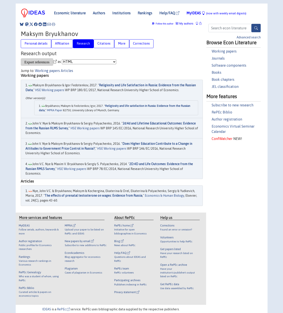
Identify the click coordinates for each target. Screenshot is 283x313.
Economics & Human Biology (164, 195)
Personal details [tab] (36, 43)
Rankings (145, 13)
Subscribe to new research (232, 105)
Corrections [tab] (141, 43)
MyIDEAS (216, 13)
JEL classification (225, 87)
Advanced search (249, 37)
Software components (229, 65)
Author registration (227, 119)
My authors (184, 23)
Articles (67, 71)
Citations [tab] (103, 43)
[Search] (256, 28)
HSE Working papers (49, 90)
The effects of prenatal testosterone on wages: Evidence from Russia (93, 195)
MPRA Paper (54, 110)
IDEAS (46, 309)
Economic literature (70, 13)
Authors (99, 13)
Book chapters (223, 79)
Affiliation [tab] (62, 43)
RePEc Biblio (222, 112)
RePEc (63, 309)
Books (216, 72)
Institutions (121, 13)
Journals (218, 58)
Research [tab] (83, 43)
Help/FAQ (169, 13)
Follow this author (164, 24)
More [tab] (121, 43)
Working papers (224, 51)
